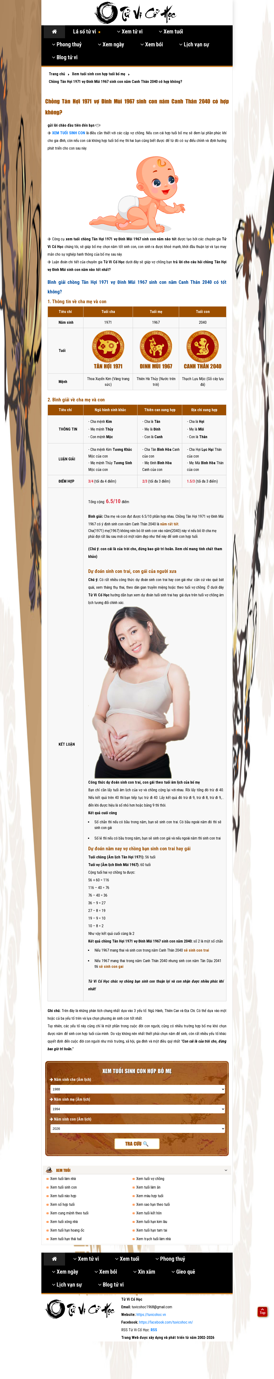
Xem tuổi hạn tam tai (151, 1230)
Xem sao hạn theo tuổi (153, 1204)
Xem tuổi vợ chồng (150, 1178)
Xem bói (151, 44)
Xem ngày (111, 44)
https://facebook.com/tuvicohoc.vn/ (166, 1322)
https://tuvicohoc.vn (151, 1314)
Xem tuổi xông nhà (64, 1221)
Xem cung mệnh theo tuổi (69, 1213)
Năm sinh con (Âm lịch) (70, 1119)
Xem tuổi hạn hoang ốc (67, 1230)
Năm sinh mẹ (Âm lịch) (70, 1099)
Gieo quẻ (183, 1272)
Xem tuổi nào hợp (63, 1196)
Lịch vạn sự (194, 44)
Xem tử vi (129, 31)
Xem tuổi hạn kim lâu (151, 1221)
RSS (154, 1330)
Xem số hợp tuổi (62, 1204)
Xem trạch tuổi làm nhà (153, 1239)
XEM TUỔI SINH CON (68, 133)
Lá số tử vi (87, 31)
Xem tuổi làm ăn (148, 1187)
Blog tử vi (64, 57)
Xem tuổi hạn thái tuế (66, 1239)
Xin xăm (144, 1272)
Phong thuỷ (67, 44)
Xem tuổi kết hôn (149, 1213)
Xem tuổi (171, 31)
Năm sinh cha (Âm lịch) (70, 1079)
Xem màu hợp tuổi (149, 1196)
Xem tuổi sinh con (63, 1187)
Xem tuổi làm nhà (63, 1178)
